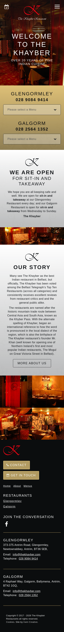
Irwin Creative (30, 622)
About (17, 486)
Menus (28, 486)
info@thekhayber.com (26, 554)
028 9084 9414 (32, 99)
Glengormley (12, 501)
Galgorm (9, 506)
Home (7, 486)
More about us (32, 363)
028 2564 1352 (32, 129)
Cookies (10, 622)
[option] (32, 42)
